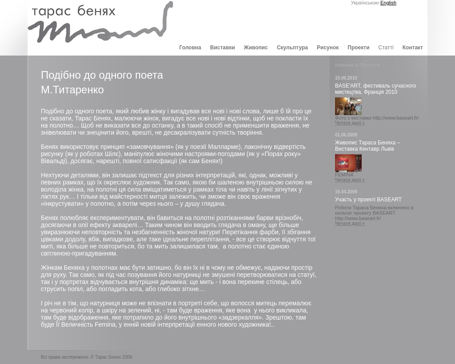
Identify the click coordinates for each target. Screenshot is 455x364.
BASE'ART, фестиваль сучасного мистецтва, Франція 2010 (375, 89)
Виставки (222, 47)
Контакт (413, 47)
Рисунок (328, 47)
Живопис (256, 47)
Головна (190, 47)
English (388, 2)
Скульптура (292, 47)
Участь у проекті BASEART (368, 199)
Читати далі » (350, 122)
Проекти (358, 47)
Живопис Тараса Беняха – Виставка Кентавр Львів (367, 146)
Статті (386, 47)
